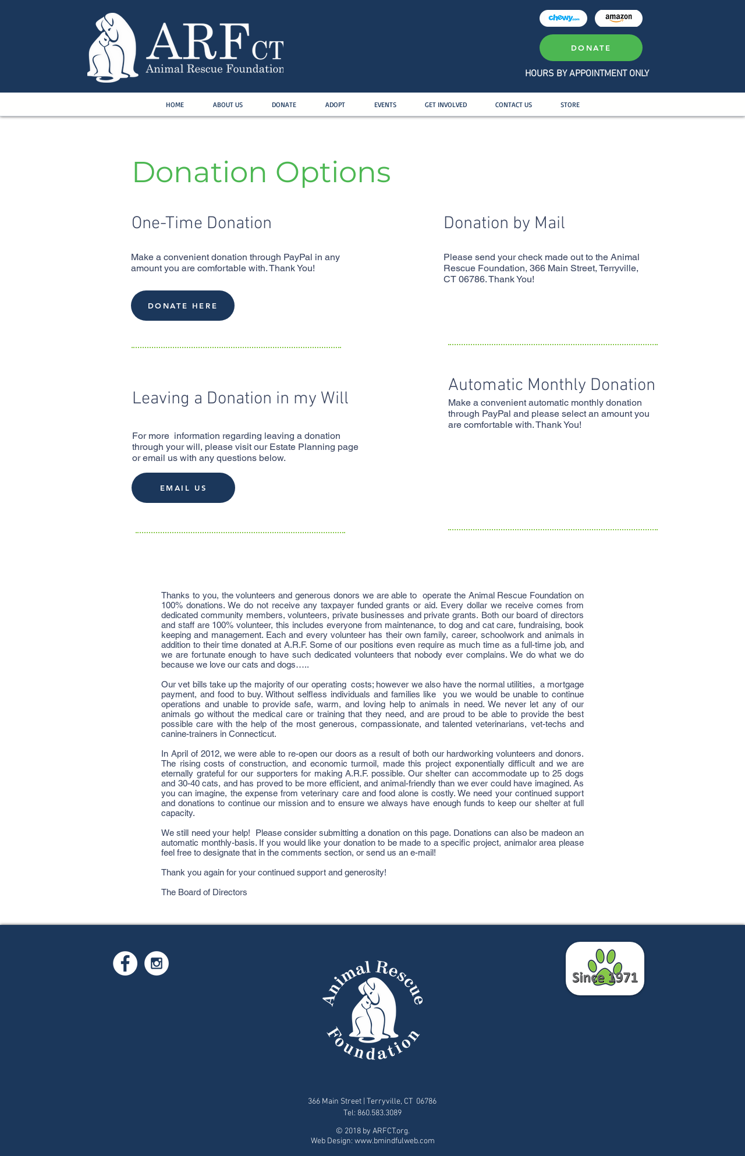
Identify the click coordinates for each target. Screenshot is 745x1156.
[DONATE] (591, 47)
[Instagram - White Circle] (156, 963)
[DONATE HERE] (183, 305)
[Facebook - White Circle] (125, 963)
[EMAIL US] (183, 488)
